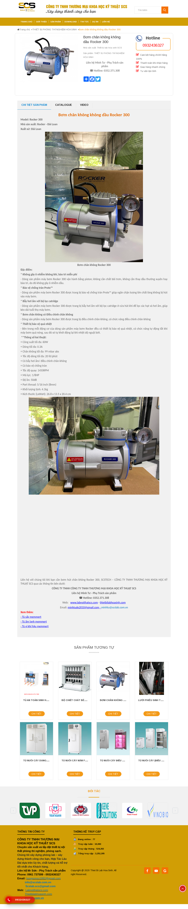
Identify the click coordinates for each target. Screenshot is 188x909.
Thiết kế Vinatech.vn (80, 878)
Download (70, 22)
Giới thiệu (41, 22)
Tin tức (84, 22)
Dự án (95, 22)
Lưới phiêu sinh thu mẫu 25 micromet (162, 700)
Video (84, 105)
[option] (30, 810)
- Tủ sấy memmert (31, 617)
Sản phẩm (55, 22)
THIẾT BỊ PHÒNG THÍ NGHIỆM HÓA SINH (54, 29)
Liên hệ (106, 22)
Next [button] (175, 810)
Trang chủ (26, 22)
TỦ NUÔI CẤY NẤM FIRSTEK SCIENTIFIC (85, 760)
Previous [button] (13, 810)
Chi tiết (36, 713)
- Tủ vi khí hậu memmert (34, 626)
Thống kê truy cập (87, 831)
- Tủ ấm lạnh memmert (34, 621)
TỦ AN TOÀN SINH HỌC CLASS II (42, 700)
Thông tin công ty (31, 831)
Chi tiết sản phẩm (34, 105)
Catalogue (63, 105)
